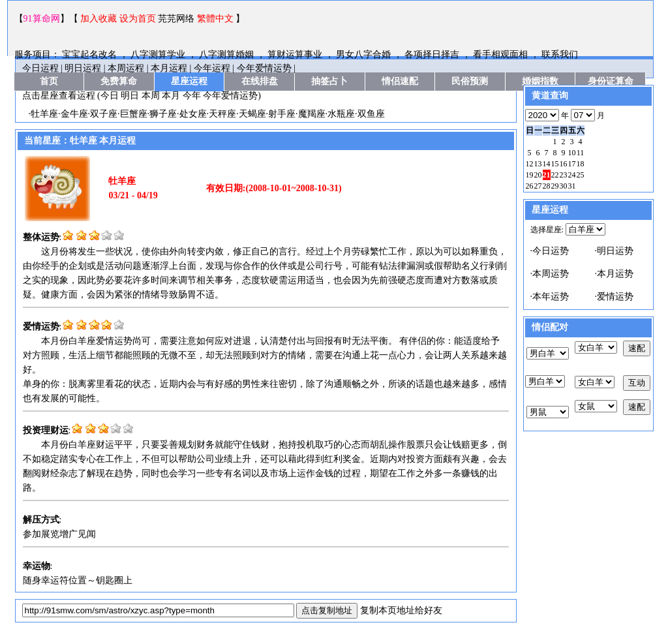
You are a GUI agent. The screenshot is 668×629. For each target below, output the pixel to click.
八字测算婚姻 (227, 54)
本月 (171, 95)
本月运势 (615, 274)
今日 (109, 95)
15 (555, 163)
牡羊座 (44, 114)
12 (530, 163)
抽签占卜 (329, 81)
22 (555, 174)
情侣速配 (400, 81)
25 (580, 174)
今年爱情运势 (264, 68)
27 (538, 186)
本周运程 (126, 68)
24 (572, 174)
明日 (130, 95)
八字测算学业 (159, 54)
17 (572, 163)
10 (572, 152)
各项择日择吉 (433, 54)
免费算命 (118, 81)
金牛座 (74, 114)
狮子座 (163, 114)
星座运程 (189, 81)
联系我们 (559, 54)
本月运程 (169, 68)
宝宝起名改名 (90, 54)
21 (547, 174)
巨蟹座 (133, 114)
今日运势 (550, 251)
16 (564, 163)
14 (547, 163)
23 (564, 174)
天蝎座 (252, 114)
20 (538, 174)
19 (530, 174)
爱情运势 (615, 296)
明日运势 (615, 251)
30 (564, 186)
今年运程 (212, 68)
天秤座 (222, 114)
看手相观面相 (501, 54)
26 (530, 186)
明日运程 (83, 68)
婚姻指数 (540, 81)
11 (580, 152)
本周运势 (550, 274)
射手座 (282, 114)
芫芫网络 (176, 18)
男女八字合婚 (364, 54)
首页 (49, 81)
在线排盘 (259, 81)
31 (572, 186)
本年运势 (550, 296)
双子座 (103, 114)
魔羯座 (312, 114)
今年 (192, 95)
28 (547, 186)
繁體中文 (215, 18)
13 (538, 163)
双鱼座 (371, 114)
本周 (151, 95)
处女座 (193, 114)
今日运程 (40, 68)
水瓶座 (341, 114)
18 (580, 163)
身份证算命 (610, 81)
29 (555, 186)
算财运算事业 (296, 54)
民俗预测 (469, 81)
